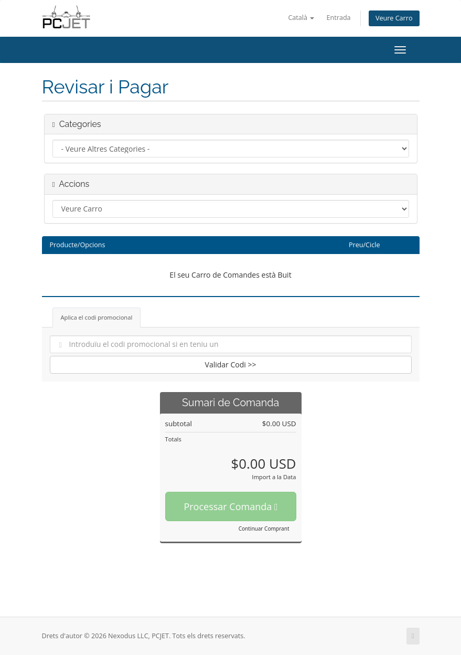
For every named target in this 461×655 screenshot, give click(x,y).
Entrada (339, 17)
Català (301, 17)
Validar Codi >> (230, 364)
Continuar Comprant (264, 528)
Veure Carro (394, 18)
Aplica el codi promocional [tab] (97, 317)
